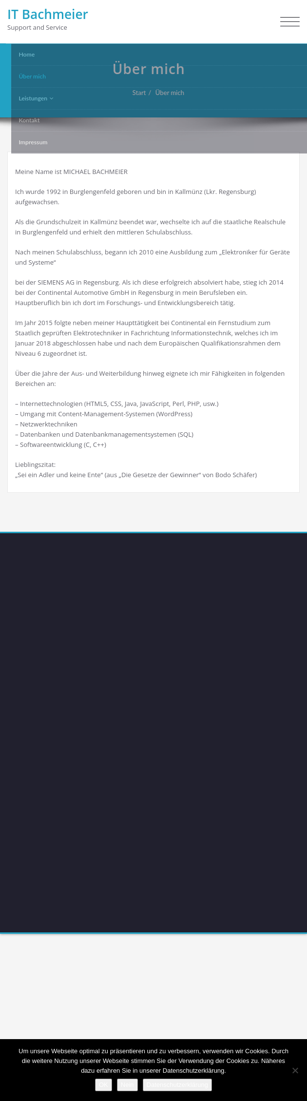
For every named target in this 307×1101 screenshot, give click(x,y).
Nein (127, 1084)
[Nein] (295, 1070)
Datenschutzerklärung (177, 1084)
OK (103, 1084)
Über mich (166, 93)
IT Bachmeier (47, 14)
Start (135, 93)
